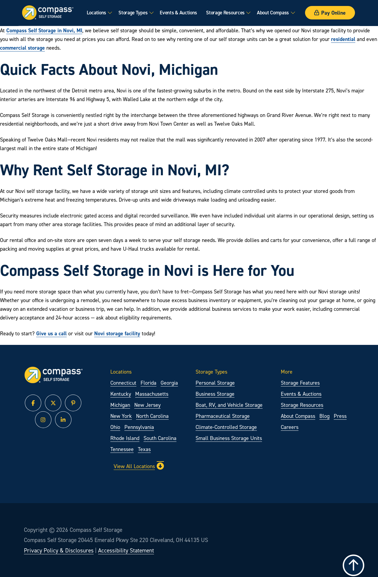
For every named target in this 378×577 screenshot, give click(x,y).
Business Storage (215, 394)
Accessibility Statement (126, 550)
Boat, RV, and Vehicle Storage (229, 405)
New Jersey (147, 405)
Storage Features (300, 383)
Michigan (120, 405)
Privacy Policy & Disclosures (59, 550)
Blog (324, 416)
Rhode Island (124, 438)
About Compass (273, 12)
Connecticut (123, 383)
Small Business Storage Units (229, 438)
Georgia (169, 383)
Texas (144, 449)
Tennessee (122, 449)
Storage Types (132, 12)
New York (121, 416)
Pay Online (330, 12)
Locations (96, 12)
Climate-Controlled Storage (226, 427)
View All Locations (139, 466)
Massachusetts (151, 394)
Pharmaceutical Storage (223, 416)
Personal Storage (215, 383)
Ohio (115, 427)
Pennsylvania (139, 427)
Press (340, 416)
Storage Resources (225, 12)
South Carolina (160, 438)
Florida (148, 383)
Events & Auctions (178, 12)
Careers (289, 427)
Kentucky (120, 394)
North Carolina (152, 416)
